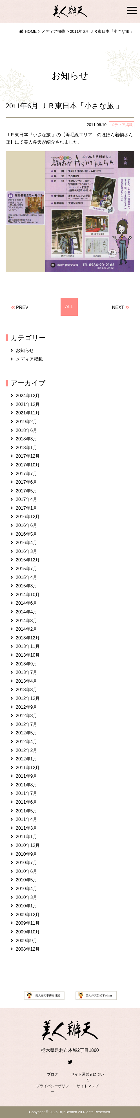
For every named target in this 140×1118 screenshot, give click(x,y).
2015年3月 (26, 585)
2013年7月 (26, 672)
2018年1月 (26, 447)
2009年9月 (26, 940)
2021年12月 (28, 404)
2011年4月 (26, 819)
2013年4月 (26, 681)
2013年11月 (28, 646)
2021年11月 (28, 412)
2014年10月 (28, 594)
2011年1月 (26, 836)
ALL (69, 306)
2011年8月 (26, 784)
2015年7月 (26, 568)
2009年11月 (28, 923)
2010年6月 (26, 871)
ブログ (52, 1074)
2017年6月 (26, 482)
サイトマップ (88, 1086)
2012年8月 (26, 715)
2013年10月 (28, 655)
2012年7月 (26, 724)
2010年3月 (26, 897)
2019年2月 (26, 421)
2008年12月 (28, 949)
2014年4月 (26, 611)
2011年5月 (26, 810)
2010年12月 (28, 845)
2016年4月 (26, 542)
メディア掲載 (29, 359)
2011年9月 (26, 776)
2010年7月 (26, 862)
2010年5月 (26, 879)
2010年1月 (26, 905)
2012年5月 (26, 732)
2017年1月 (26, 508)
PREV (22, 307)
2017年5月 (26, 490)
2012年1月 (26, 758)
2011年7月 (26, 793)
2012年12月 (28, 698)
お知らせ (25, 350)
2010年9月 (26, 854)
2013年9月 (26, 663)
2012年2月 (26, 750)
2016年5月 (26, 534)
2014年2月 (26, 629)
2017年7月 (26, 473)
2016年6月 (26, 525)
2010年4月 (26, 888)
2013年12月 (28, 637)
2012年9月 (26, 707)
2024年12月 (28, 395)
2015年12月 (28, 559)
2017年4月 (26, 499)
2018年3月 (26, 438)
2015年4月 (26, 577)
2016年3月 (26, 551)
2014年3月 (26, 620)
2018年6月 (26, 430)
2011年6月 (26, 802)
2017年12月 (28, 456)
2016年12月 (28, 516)
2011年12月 (28, 767)
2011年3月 (26, 828)
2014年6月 (26, 603)
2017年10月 (28, 464)
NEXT (118, 307)
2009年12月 (28, 914)
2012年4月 (26, 741)
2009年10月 (28, 931)
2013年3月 (26, 689)
